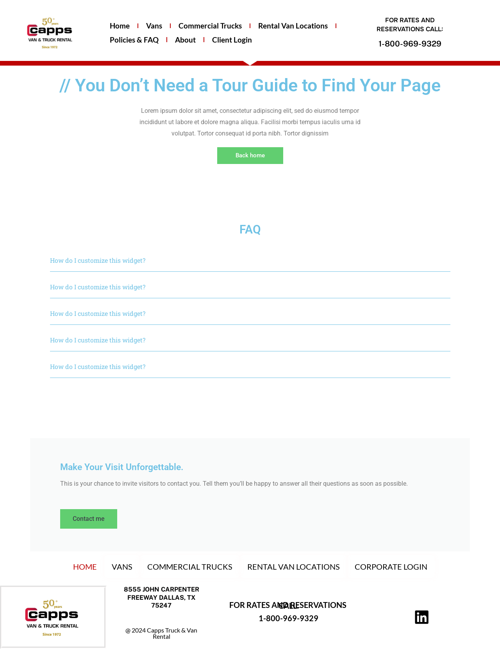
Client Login (232, 39)
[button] (250, 260)
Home (120, 25)
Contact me (90, 519)
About (185, 39)
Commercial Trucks (210, 25)
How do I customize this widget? (97, 260)
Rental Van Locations (293, 25)
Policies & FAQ (134, 39)
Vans (154, 25)
